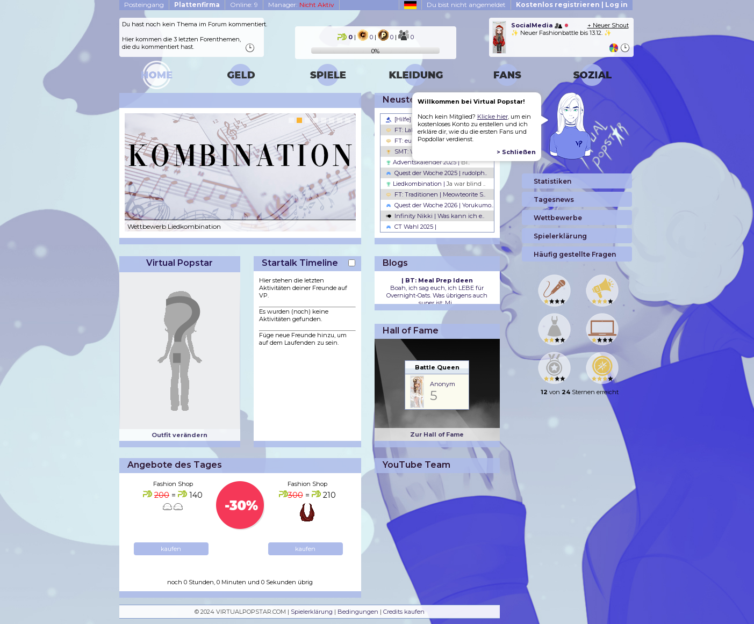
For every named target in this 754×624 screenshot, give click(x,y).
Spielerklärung (312, 611)
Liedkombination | (435, 183)
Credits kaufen (404, 611)
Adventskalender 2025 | (428, 162)
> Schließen (516, 152)
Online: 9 (244, 5)
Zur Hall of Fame (437, 434)
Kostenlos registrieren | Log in (572, 5)
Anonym (442, 384)
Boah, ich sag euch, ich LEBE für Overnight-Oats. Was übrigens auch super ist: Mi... (436, 292)
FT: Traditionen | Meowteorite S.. (435, 194)
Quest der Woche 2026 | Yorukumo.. (439, 205)
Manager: (301, 5)
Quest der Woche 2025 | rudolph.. (436, 173)
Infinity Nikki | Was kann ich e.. (435, 216)
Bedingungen (357, 611)
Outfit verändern (179, 435)
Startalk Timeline (300, 263)
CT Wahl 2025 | (411, 226)
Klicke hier (492, 116)
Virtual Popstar (179, 263)
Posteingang (144, 5)
